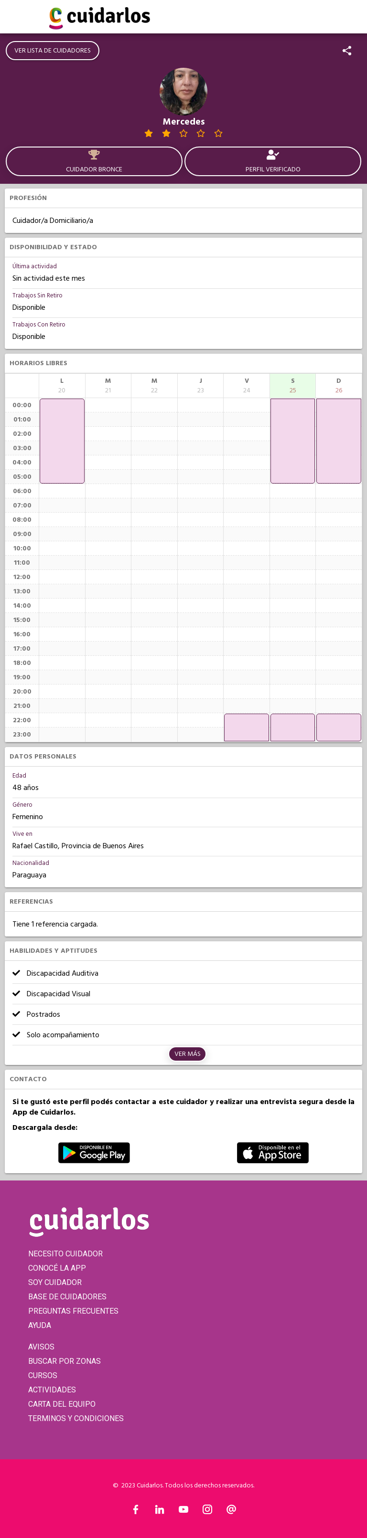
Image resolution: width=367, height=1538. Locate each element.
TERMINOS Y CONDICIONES (76, 1418)
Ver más (187, 1054)
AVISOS (41, 1346)
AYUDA (39, 1325)
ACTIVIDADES (52, 1389)
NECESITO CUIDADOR (65, 1253)
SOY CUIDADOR (55, 1282)
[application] (62, 441)
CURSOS (42, 1375)
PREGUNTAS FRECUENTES (73, 1311)
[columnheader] (62, 386)
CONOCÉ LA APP (57, 1268)
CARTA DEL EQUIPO (62, 1404)
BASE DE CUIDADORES (67, 1296)
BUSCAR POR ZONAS (64, 1361)
